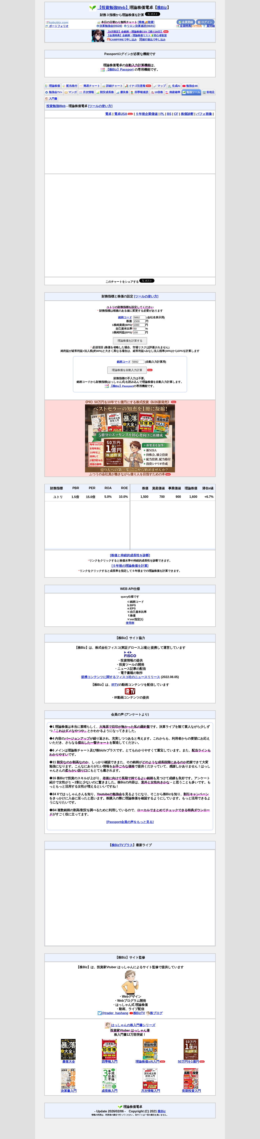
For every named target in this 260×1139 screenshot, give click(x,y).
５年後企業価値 (147, 114)
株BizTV (137, 1013)
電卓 (108, 114)
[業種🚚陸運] (146, 22)
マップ (159, 85)
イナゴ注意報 (135, 85)
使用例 (130, 622)
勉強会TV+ (53, 92)
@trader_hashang (113, 1013)
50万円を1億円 (188, 1061)
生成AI (174, 85)
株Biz (162, 7)
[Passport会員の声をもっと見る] (129, 822)
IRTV (115, 684)
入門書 (51, 98)
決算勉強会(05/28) (109, 25)
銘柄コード (125, 317)
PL (162, 114)
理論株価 (52, 85)
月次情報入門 (150, 1090)
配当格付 (69, 85)
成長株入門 (109, 1090)
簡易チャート (89, 85)
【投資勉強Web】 (113, 7)
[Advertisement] (130, 146)
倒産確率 (172, 92)
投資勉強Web (55, 106)
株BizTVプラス (122, 845)
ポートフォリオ (56, 26)
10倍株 (157, 92)
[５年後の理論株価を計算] (130, 565)
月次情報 (86, 92)
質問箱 (209, 25)
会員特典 (183, 25)
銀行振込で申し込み (152, 39)
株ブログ (154, 1013)
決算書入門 (69, 1090)
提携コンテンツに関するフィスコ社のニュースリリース (120, 677)
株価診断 (187, 114)
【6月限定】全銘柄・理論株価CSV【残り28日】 (135, 31)
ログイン (205, 22)
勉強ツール (191, 92)
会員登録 (186, 22)
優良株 (122, 92)
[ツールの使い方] (100, 106)
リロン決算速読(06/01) (139, 25)
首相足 (209, 92)
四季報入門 (109, 1061)
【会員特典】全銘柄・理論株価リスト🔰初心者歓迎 (137, 35)
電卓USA (120, 114)
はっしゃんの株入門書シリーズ (130, 1025)
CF (176, 114)
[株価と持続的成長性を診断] (130, 555)
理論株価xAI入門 (147, 1061)
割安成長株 (105, 92)
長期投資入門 (191, 1090)
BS (169, 114)
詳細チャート (112, 85)
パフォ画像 (204, 114)
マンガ (71, 92)
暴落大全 (68, 1061)
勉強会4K (190, 85)
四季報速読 (139, 92)
